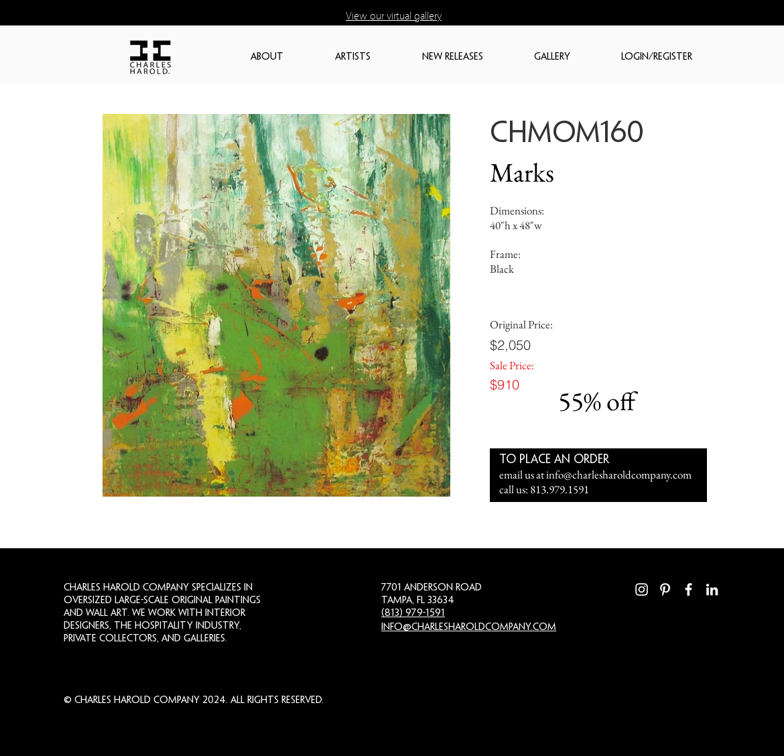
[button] (286, 57)
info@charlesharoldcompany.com (619, 474)
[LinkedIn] (712, 589)
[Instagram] (641, 589)
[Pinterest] (665, 589)
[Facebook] (688, 589)
